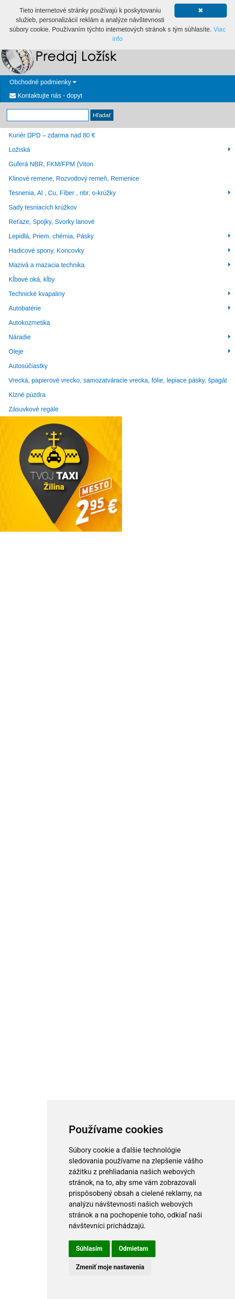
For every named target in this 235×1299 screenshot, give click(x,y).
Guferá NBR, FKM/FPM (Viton (51, 164)
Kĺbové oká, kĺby (32, 279)
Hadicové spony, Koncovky (119, 250)
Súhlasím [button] (89, 1248)
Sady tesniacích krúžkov (43, 207)
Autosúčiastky (28, 365)
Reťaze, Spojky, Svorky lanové (51, 221)
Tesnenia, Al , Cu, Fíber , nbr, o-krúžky (119, 192)
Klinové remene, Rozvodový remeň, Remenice (74, 178)
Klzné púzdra (27, 394)
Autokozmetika (29, 322)
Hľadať (102, 115)
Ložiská (119, 149)
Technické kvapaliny (119, 293)
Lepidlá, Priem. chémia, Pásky (119, 236)
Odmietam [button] (133, 1248)
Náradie (119, 337)
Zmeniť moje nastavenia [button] (110, 1267)
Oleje (119, 351)
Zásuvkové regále (34, 409)
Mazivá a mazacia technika (119, 265)
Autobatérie (119, 308)
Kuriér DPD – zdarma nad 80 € (52, 135)
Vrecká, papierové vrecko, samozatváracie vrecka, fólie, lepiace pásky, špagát (118, 380)
